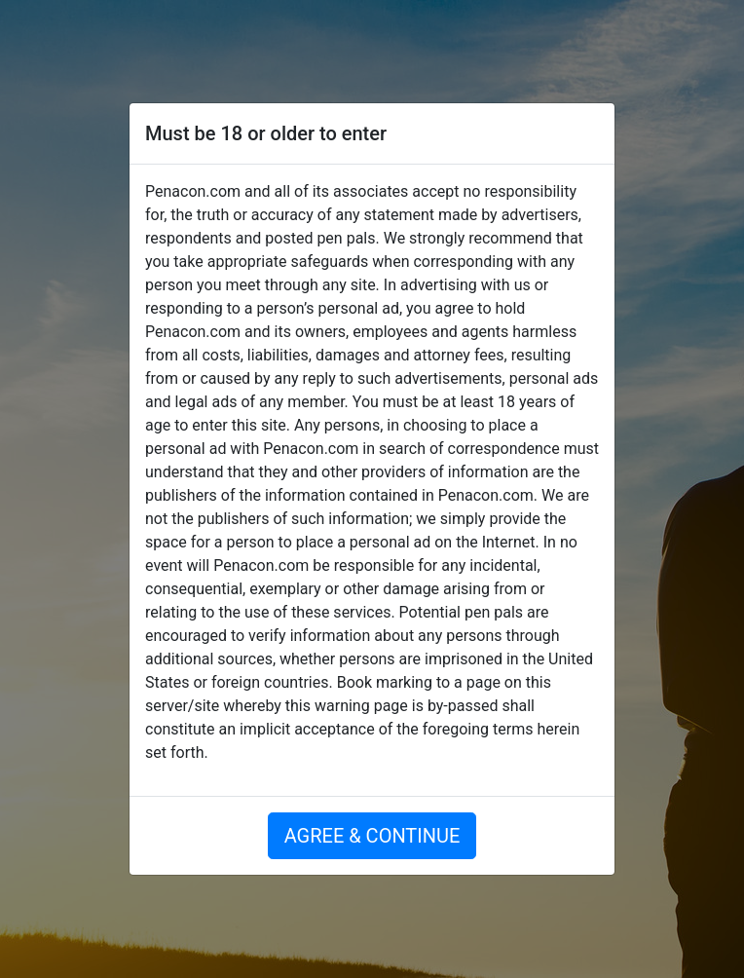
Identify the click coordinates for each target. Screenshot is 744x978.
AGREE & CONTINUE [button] (372, 835)
